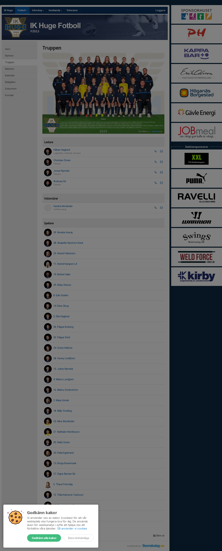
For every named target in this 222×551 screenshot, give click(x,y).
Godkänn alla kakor (44, 538)
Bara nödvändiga (78, 538)
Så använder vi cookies (72, 528)
